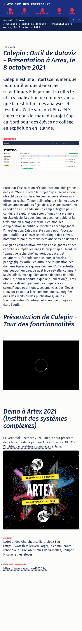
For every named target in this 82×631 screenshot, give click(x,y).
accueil (8, 20)
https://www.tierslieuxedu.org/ (25, 546)
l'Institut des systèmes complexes (27, 446)
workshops (42, 13)
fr (73, 19)
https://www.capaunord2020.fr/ (25, 568)
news (10, 13)
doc (59, 13)
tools (24, 13)
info (72, 13)
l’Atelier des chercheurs (27, 4)
